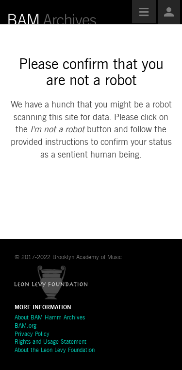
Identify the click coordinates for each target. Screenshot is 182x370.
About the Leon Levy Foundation (55, 350)
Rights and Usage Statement (50, 342)
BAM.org (25, 326)
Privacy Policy (32, 334)
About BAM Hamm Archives (50, 318)
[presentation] (88, 192)
